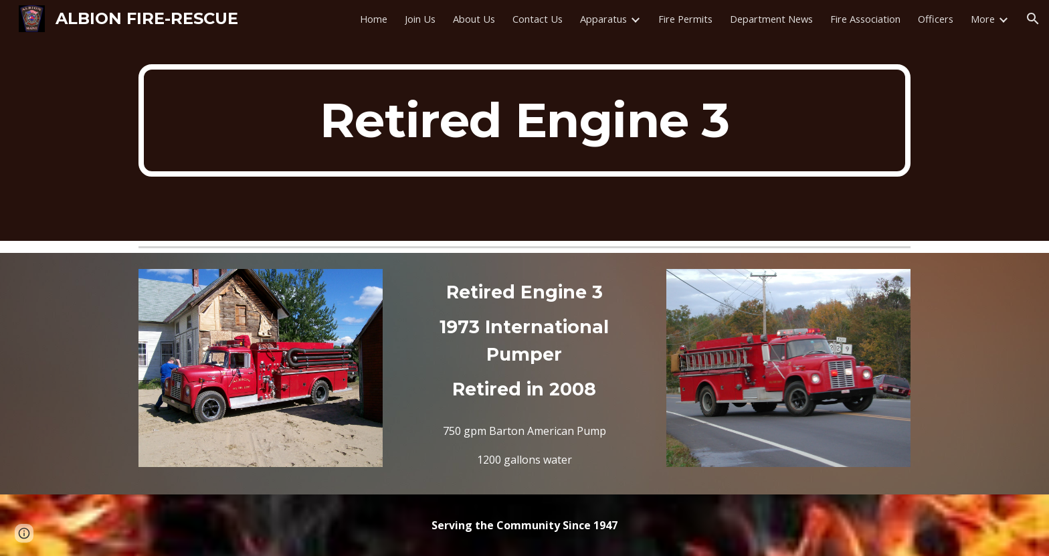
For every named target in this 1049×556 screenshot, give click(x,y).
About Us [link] (474, 18)
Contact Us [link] (537, 18)
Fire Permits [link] (685, 18)
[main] (524, 120)
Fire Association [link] (865, 18)
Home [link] (373, 18)
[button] (1033, 19)
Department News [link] (771, 18)
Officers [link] (935, 18)
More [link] (983, 18)
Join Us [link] (420, 18)
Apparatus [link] (603, 18)
